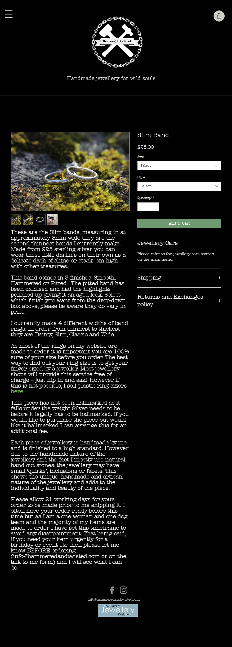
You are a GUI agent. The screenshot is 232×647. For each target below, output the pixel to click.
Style (141, 177)
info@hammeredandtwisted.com (114, 599)
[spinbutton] (148, 207)
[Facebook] (112, 590)
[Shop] (219, 16)
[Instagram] (124, 590)
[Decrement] (141, 207)
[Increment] (155, 207)
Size (140, 157)
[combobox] (179, 165)
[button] (9, 14)
